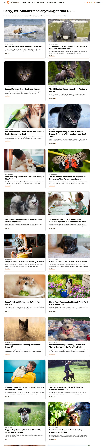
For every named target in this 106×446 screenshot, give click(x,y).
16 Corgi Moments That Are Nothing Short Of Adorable (50, 323)
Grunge (42, 435)
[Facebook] (85, 2)
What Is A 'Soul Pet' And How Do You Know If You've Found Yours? (19, 404)
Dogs (24, 2)
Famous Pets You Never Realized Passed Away (18, 41)
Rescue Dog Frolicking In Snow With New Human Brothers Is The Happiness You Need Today (86, 83)
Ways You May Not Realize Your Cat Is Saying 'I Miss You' (18, 122)
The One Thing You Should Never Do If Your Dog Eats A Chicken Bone (52, 364)
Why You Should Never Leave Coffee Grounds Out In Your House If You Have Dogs (84, 324)
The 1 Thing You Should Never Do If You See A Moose (18, 82)
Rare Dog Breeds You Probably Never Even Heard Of (85, 203)
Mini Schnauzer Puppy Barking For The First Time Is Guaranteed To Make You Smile (19, 242)
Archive (50, 427)
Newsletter (98, 2)
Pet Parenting (51, 2)
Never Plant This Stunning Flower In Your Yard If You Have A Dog (52, 203)
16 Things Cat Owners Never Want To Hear (19, 323)
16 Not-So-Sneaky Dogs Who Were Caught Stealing (19, 363)
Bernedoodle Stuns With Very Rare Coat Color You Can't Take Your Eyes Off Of (85, 282)
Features (61, 2)
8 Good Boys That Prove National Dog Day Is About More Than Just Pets (86, 405)
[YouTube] (87, 2)
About (44, 427)
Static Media (45, 430)
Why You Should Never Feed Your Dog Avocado (52, 162)
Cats (29, 2)
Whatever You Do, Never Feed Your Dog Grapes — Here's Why (52, 281)
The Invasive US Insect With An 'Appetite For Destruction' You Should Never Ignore (51, 123)
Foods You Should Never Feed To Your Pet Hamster (18, 203)
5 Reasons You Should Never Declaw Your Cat (84, 162)
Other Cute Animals (38, 2)
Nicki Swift (63, 435)
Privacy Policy (59, 427)
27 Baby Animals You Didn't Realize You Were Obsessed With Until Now (52, 42)
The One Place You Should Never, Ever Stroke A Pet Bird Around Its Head (52, 83)
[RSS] (92, 2)
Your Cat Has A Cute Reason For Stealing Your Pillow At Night (85, 363)
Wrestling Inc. (81, 435)
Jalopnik (29, 435)
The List (69, 435)
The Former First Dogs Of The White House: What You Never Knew (85, 242)
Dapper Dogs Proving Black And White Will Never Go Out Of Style (18, 281)
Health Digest (49, 435)
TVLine (34, 435)
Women (74, 435)
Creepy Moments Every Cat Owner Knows (83, 41)
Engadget (24, 435)
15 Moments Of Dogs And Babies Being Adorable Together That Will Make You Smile (18, 163)
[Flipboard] (89, 2)
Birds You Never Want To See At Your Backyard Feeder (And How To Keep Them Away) (52, 405)
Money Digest (56, 435)
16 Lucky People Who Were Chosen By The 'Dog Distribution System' (52, 242)
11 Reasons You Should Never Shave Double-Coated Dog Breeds (86, 122)
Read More (8, 51)
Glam (38, 435)
